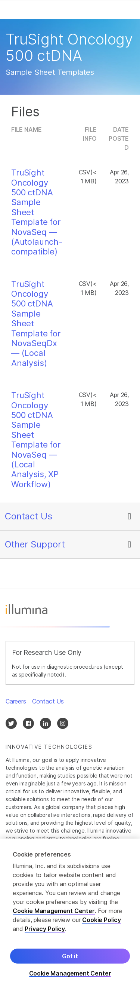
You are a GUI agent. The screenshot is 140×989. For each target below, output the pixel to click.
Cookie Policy (101, 921)
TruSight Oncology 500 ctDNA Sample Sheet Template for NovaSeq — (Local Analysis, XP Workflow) (36, 439)
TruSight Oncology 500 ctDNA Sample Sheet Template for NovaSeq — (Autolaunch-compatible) (37, 212)
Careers (16, 701)
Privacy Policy (45, 930)
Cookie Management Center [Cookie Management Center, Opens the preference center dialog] (70, 974)
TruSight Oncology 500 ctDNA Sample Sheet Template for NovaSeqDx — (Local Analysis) (36, 323)
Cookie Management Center (54, 912)
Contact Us (28, 516)
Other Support (35, 544)
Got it (70, 957)
